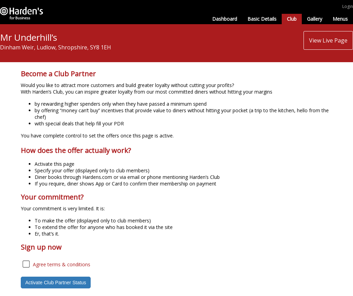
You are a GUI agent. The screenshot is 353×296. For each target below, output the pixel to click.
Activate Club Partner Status (55, 282)
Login (347, 6)
